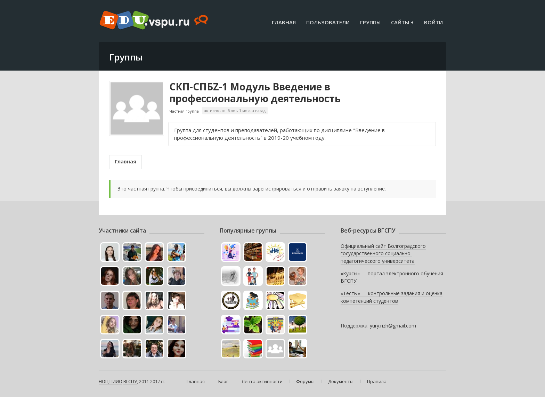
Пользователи (328, 22)
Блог (223, 381)
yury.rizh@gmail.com (393, 325)
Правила (377, 381)
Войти (433, 22)
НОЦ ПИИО (110, 381)
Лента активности (262, 381)
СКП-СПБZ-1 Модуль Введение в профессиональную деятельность (255, 92)
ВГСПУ (130, 381)
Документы (340, 381)
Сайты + (402, 22)
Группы (370, 22)
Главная (284, 22)
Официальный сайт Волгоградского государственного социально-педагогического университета (383, 253)
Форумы (305, 381)
